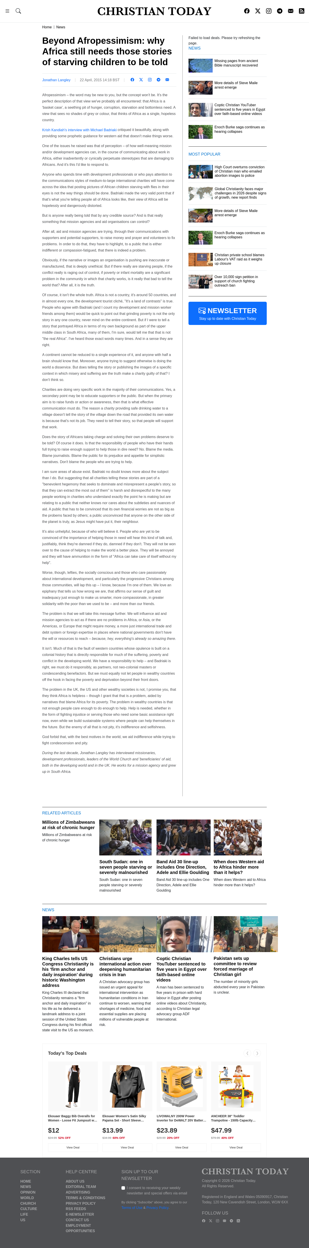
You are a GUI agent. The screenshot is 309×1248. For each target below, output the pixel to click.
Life (24, 1214)
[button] (7, 12)
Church (28, 1203)
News (60, 27)
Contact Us (77, 1220)
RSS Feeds (76, 1209)
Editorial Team (81, 1187)
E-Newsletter (80, 1214)
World (27, 1198)
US (22, 1220)
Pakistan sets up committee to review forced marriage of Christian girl (235, 966)
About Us (75, 1181)
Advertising (78, 1192)
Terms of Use (131, 1208)
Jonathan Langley (56, 80)
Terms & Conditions (85, 1198)
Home (47, 27)
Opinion (28, 1192)
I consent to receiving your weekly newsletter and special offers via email (157, 1190)
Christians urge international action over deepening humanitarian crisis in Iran (125, 966)
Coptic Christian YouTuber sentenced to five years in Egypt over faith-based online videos (182, 969)
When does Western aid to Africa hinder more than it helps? (239, 867)
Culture (28, 1209)
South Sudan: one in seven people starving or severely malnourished (125, 867)
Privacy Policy (81, 1203)
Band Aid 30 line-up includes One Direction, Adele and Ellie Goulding (183, 867)
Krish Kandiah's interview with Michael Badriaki (79, 130)
